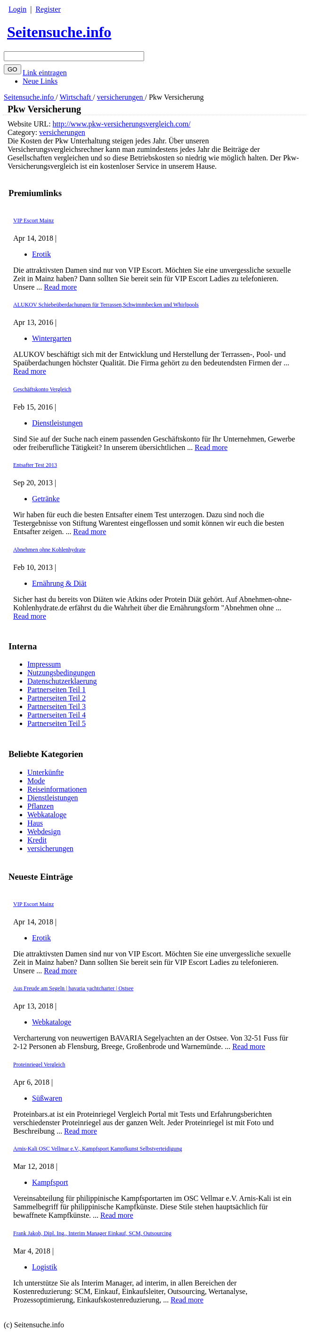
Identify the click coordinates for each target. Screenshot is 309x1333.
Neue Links (40, 81)
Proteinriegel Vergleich (39, 1064)
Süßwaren (47, 1098)
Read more (60, 971)
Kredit (37, 840)
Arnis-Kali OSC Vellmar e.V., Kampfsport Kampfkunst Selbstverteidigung (97, 1148)
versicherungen (121, 97)
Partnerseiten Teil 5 (56, 723)
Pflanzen (40, 806)
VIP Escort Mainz (33, 904)
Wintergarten (51, 338)
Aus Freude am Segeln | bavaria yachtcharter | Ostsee (73, 988)
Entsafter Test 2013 (35, 465)
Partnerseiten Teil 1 (56, 690)
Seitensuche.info (59, 32)
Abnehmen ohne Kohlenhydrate (49, 549)
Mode (36, 781)
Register (47, 9)
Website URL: (30, 124)
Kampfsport (50, 1182)
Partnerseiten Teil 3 (56, 706)
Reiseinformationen (57, 789)
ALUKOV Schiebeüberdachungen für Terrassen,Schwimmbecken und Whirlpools (106, 304)
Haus (35, 823)
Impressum (44, 664)
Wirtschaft (76, 97)
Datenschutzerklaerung (62, 681)
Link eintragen (45, 73)
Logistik (44, 1267)
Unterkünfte (45, 772)
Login (17, 9)
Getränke (46, 499)
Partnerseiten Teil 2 (56, 698)
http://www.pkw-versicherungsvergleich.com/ (122, 124)
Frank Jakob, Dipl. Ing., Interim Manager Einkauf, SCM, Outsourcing (92, 1233)
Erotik (41, 938)
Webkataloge (46, 815)
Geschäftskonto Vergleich (42, 389)
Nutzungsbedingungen (61, 673)
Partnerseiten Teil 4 (56, 715)
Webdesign (44, 832)
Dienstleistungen (52, 798)
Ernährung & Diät (59, 583)
